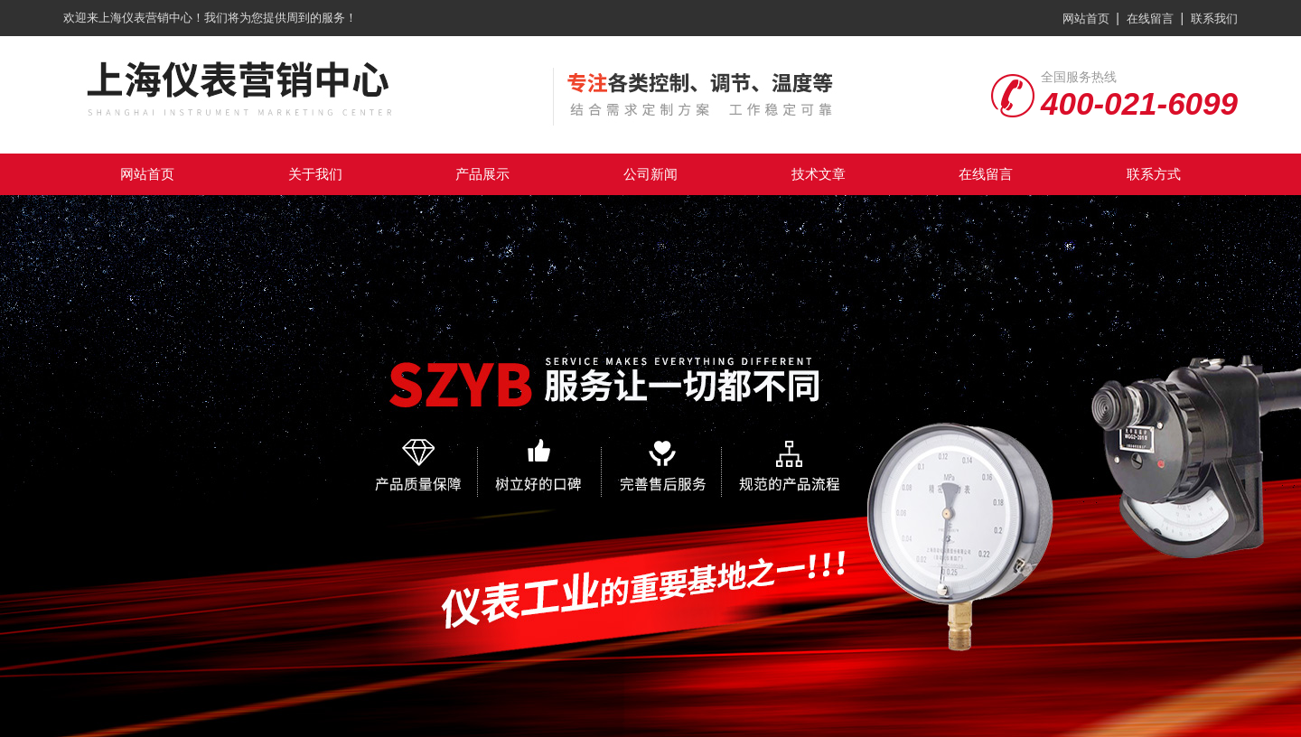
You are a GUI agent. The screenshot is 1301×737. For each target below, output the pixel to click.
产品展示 (482, 174)
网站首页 (1085, 18)
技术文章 (818, 174)
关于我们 (315, 174)
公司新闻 (650, 174)
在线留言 (1150, 18)
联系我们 (1214, 18)
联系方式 (1154, 174)
